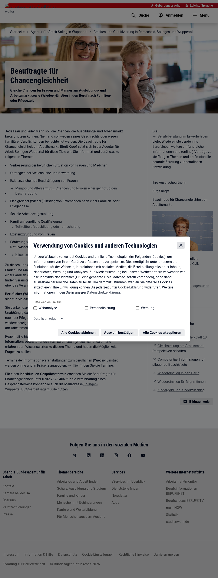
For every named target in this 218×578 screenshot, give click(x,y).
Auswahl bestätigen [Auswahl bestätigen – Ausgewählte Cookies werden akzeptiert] (120, 331)
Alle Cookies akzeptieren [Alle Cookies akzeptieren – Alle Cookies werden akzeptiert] (163, 331)
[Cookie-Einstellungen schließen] (182, 246)
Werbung (122, 309)
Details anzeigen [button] (44, 319)
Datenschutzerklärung (102, 293)
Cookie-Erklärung (129, 288)
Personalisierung (89, 309)
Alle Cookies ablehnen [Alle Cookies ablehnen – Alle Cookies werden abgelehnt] (79, 331)
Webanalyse (46, 309)
